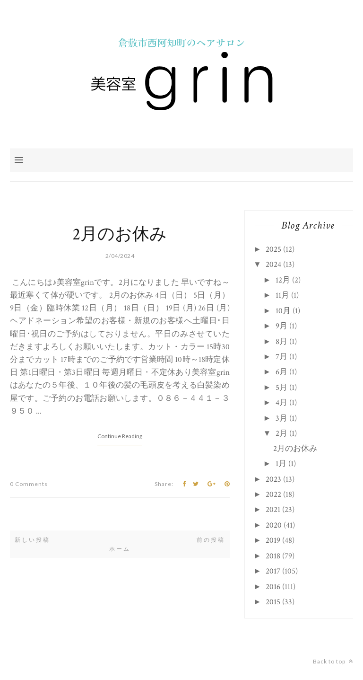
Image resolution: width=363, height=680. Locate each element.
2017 (273, 571)
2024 (273, 264)
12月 (283, 280)
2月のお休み (119, 234)
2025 (273, 249)
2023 (273, 479)
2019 (273, 540)
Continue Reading (119, 436)
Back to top (333, 661)
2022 (273, 494)
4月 (281, 402)
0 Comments (29, 483)
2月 (281, 433)
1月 (281, 464)
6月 (281, 372)
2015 (273, 602)
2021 (273, 509)
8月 (281, 341)
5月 (281, 387)
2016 (273, 587)
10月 (283, 311)
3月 (281, 418)
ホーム (119, 549)
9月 (281, 326)
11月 (282, 295)
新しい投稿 (32, 540)
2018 (273, 556)
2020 (274, 525)
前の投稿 (211, 540)
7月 (281, 357)
